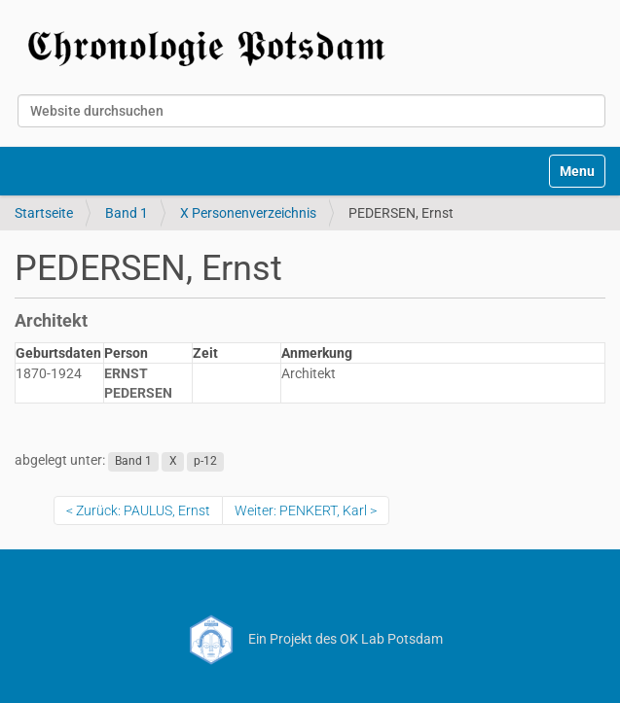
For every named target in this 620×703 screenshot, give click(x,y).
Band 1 (126, 213)
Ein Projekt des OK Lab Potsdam (310, 639)
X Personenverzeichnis (248, 213)
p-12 (205, 461)
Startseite (44, 213)
